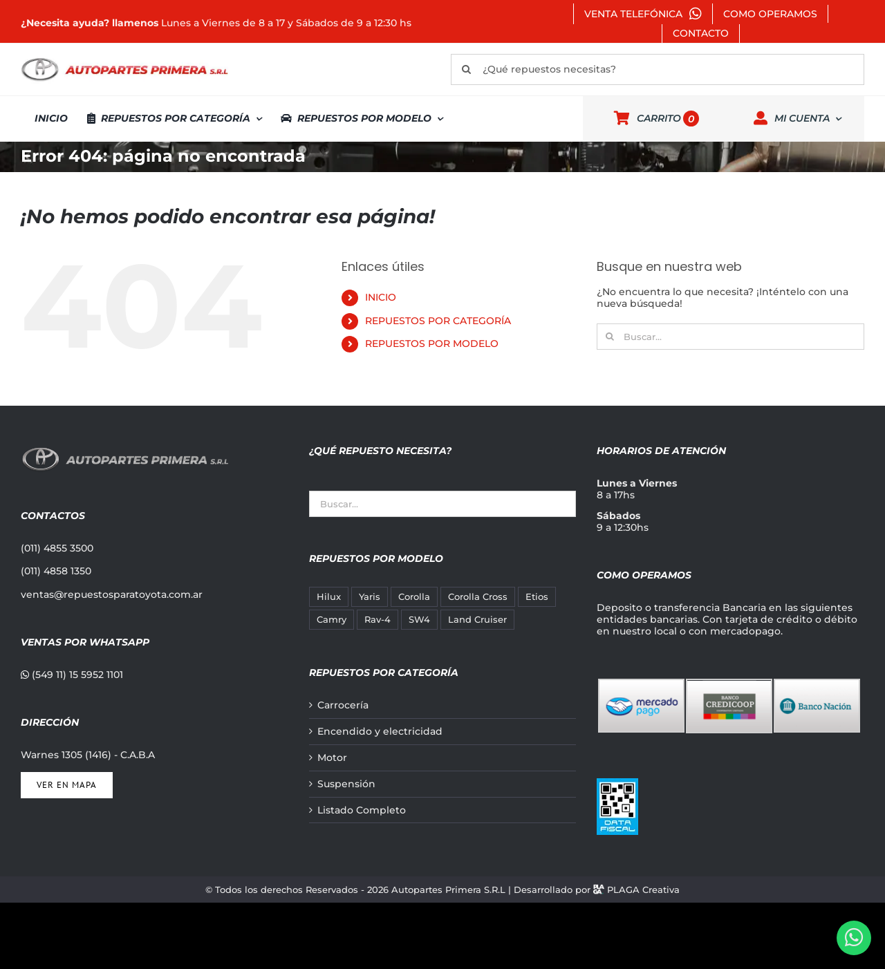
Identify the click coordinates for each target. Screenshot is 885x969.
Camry (331, 619)
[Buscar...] (730, 336)
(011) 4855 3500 (57, 548)
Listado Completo (361, 810)
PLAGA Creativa (643, 889)
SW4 (419, 619)
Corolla (414, 597)
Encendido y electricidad (379, 731)
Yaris (369, 597)
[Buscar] (466, 69)
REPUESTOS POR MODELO (432, 343)
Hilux (329, 597)
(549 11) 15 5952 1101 (72, 674)
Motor (332, 758)
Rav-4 (377, 619)
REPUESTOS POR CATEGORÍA (438, 320)
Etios (536, 597)
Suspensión (346, 784)
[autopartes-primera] (124, 59)
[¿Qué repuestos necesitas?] (657, 69)
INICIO (380, 297)
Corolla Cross (477, 597)
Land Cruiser (477, 619)
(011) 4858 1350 (56, 571)
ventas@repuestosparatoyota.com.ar (112, 594)
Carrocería (343, 705)
